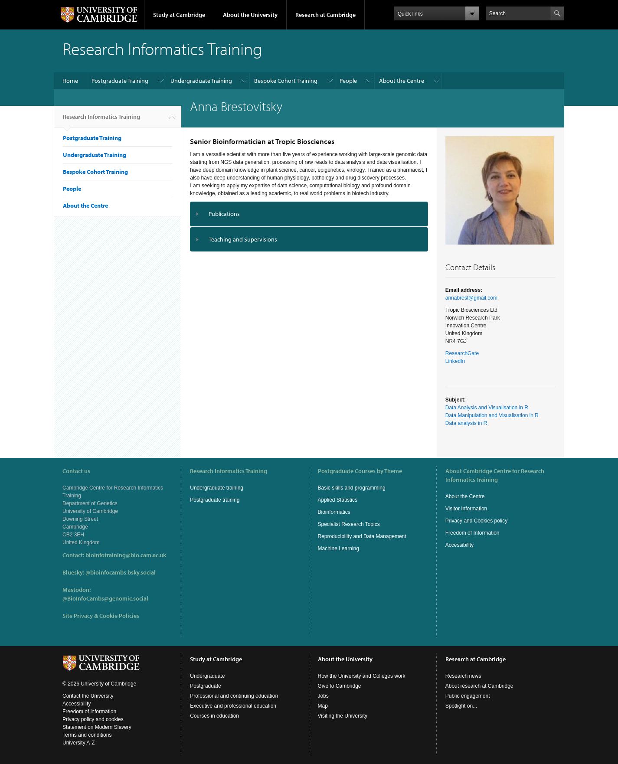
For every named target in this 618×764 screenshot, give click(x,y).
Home (70, 81)
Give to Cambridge (339, 686)
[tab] (309, 214)
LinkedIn (455, 361)
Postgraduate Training (120, 81)
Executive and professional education (233, 706)
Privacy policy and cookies (93, 719)
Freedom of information (89, 711)
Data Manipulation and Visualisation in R (492, 415)
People (348, 81)
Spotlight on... (461, 706)
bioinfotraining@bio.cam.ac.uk (125, 555)
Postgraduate (205, 686)
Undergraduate (207, 676)
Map (323, 706)
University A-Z (78, 743)
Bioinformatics (334, 512)
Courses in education (214, 716)
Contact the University (87, 696)
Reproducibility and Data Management (362, 536)
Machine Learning (338, 548)
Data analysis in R (466, 423)
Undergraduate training (216, 488)
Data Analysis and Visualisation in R (486, 408)
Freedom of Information (472, 533)
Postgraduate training (214, 500)
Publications (224, 214)
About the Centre (401, 81)
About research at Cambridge (479, 686)
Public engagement (467, 696)
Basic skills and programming (352, 488)
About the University (250, 15)
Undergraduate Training (201, 81)
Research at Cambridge (325, 15)
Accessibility (459, 545)
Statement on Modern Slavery (96, 727)
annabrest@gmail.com (471, 298)
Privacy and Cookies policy (476, 521)
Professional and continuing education (234, 696)
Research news (463, 676)
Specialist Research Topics (349, 524)
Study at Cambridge (179, 15)
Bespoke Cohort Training (285, 81)
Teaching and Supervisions (243, 239)
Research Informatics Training (101, 120)
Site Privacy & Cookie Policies (100, 616)
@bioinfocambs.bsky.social (120, 572)
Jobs (323, 696)
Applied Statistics (337, 500)
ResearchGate (462, 353)
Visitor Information (466, 509)
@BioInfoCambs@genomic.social (105, 598)
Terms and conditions (86, 735)
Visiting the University (343, 716)
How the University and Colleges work (361, 676)
